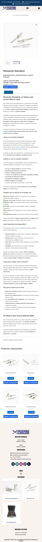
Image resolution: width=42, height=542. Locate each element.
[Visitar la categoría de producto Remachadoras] (11, 513)
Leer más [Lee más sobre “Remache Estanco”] (31, 412)
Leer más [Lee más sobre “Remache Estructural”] (10, 378)
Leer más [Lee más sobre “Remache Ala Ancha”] (10, 412)
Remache (18, 15)
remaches (17, 228)
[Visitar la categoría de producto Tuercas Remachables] (11, 489)
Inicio (14, 15)
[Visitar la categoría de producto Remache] (30, 489)
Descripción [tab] (8, 92)
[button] (27, 8)
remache (5, 131)
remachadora (17, 147)
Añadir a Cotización (10, 87)
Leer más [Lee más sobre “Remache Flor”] (30, 378)
